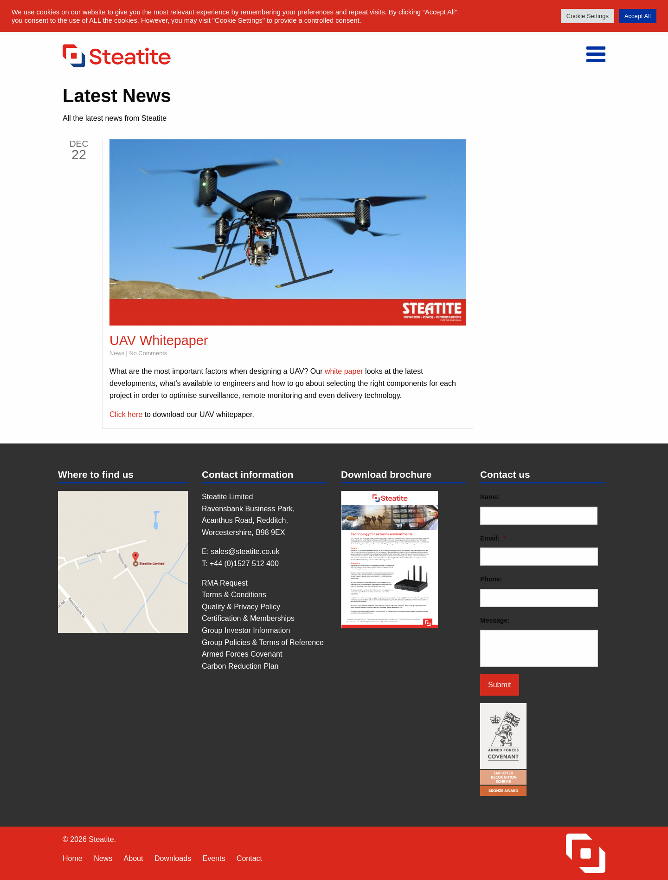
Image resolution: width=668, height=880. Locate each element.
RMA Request (225, 583)
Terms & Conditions (234, 595)
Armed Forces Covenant (242, 654)
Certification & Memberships (248, 618)
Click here (125, 414)
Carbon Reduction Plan (240, 666)
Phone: (491, 579)
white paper (344, 371)
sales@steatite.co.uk (245, 551)
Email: (493, 538)
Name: (490, 497)
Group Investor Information (246, 630)
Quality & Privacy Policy (241, 607)
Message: (495, 620)
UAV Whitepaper (158, 340)
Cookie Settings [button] (587, 16)
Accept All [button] (637, 16)
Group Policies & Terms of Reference (263, 642)
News (116, 353)
